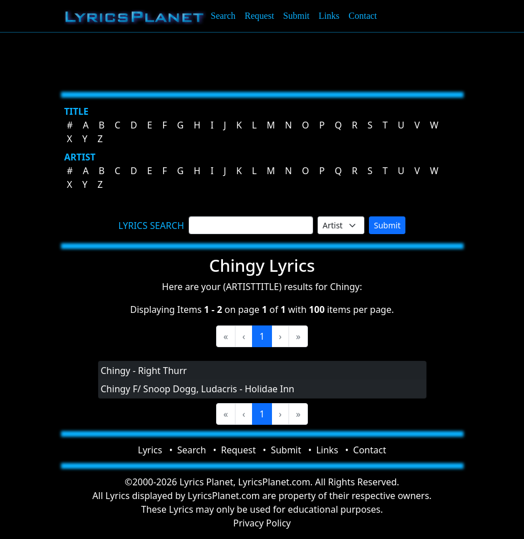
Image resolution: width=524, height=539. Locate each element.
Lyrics (150, 450)
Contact (362, 16)
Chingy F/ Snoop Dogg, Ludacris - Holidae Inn (198, 389)
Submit (296, 16)
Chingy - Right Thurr (144, 370)
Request (259, 16)
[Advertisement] (262, 60)
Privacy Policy (262, 523)
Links (329, 16)
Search (223, 16)
